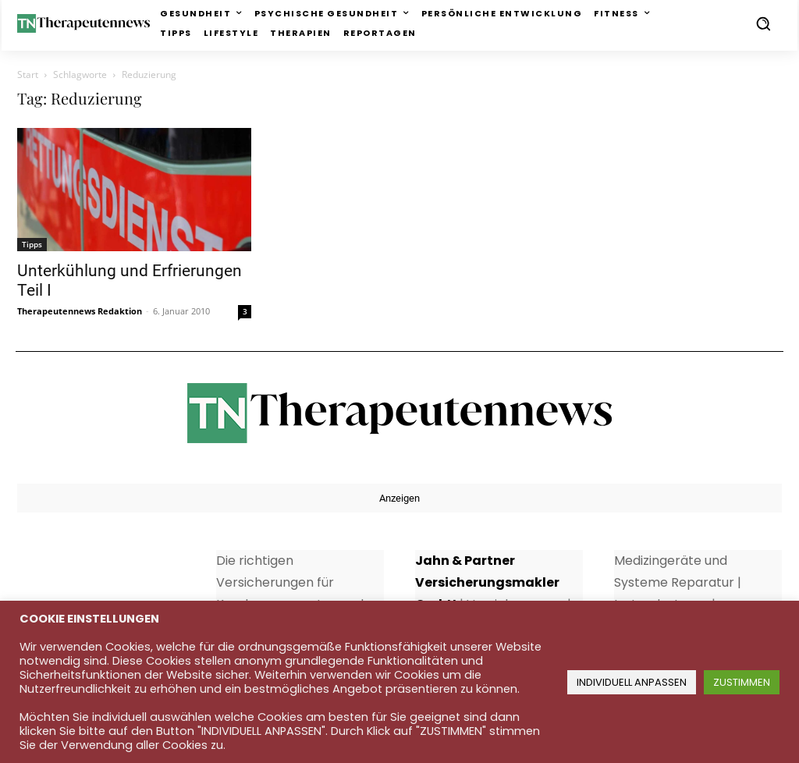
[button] (763, 23)
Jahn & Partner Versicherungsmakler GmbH (487, 582)
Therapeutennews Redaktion (79, 311)
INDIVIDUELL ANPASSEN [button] (632, 682)
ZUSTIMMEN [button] (741, 682)
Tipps (32, 244)
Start (27, 74)
